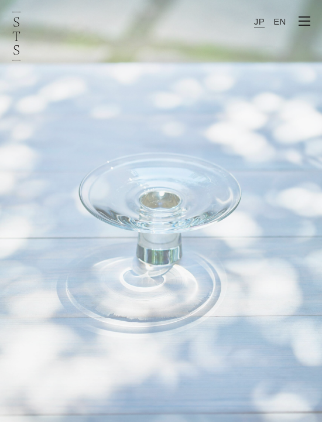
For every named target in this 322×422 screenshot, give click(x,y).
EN (279, 21)
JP (259, 21)
